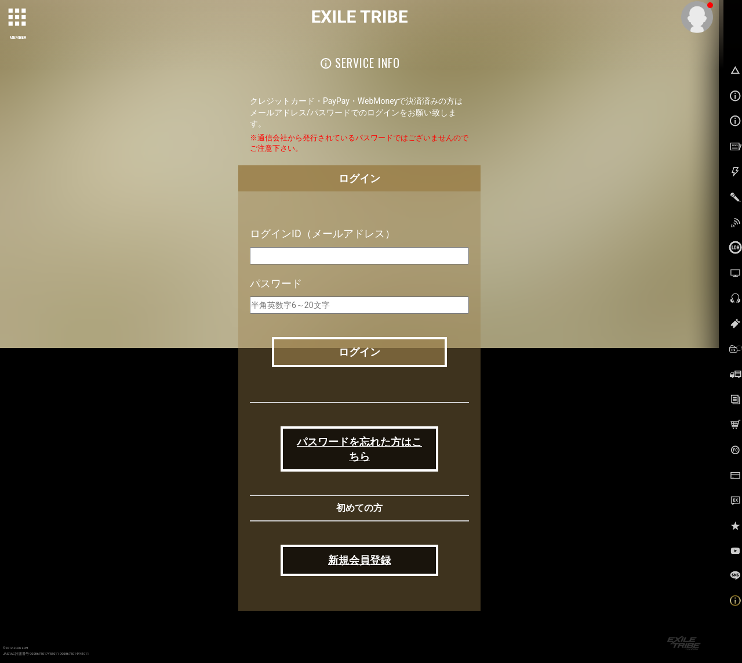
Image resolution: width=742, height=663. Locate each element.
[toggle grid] (18, 18)
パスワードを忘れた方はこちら (359, 449)
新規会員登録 (359, 560)
